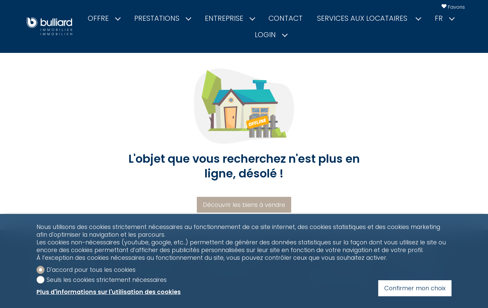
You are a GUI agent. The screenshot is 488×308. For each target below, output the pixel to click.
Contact (285, 18)
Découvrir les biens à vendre (244, 205)
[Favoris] (453, 7)
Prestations (162, 18)
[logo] (49, 26)
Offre (104, 18)
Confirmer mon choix (414, 288)
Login (271, 35)
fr (444, 18)
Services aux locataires (368, 18)
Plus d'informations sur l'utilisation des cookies (108, 292)
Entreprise (229, 18)
